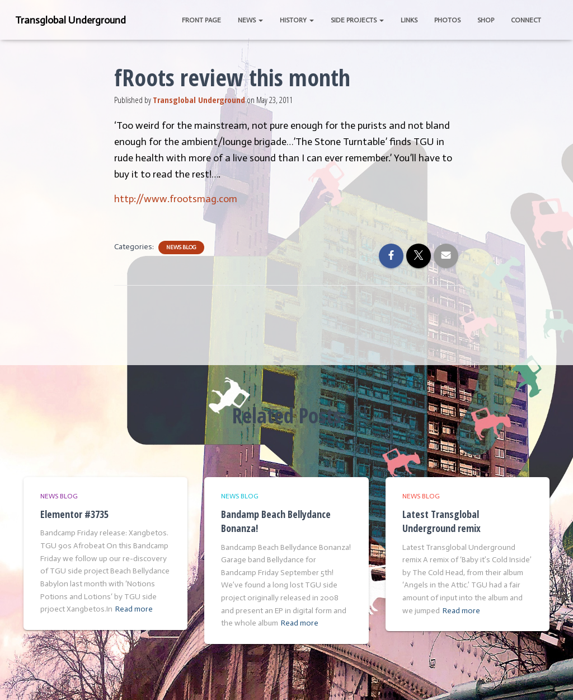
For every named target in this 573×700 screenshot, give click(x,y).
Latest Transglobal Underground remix (441, 521)
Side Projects (357, 20)
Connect (526, 20)
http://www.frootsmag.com (175, 199)
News (250, 20)
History (297, 20)
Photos (447, 20)
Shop (485, 20)
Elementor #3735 (74, 514)
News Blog (181, 247)
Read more (134, 609)
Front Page (201, 20)
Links (409, 20)
